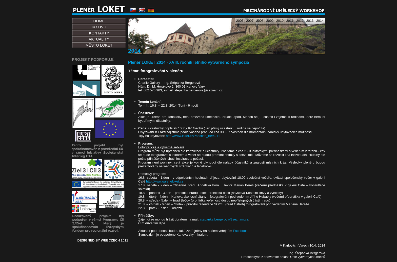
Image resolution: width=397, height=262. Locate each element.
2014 (320, 21)
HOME (99, 21)
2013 (310, 21)
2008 (260, 21)
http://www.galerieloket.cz (164, 181)
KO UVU (99, 27)
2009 (269, 21)
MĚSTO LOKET (99, 45)
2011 (289, 21)
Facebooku (241, 231)
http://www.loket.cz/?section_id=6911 (193, 136)
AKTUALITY (99, 39)
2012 (300, 21)
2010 (280, 21)
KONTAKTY (99, 33)
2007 (249, 21)
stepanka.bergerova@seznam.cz (224, 219)
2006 (240, 21)
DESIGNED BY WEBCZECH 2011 (102, 240)
